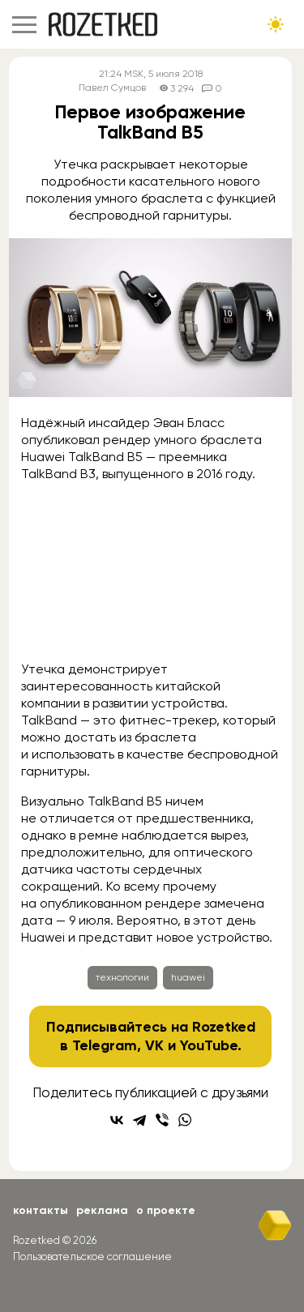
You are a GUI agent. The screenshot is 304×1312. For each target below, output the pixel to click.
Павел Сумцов (112, 88)
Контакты (40, 1210)
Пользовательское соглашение (92, 1256)
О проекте (165, 1210)
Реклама (102, 1210)
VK (154, 1045)
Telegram (104, 1045)
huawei (188, 977)
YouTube (209, 1045)
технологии (122, 977)
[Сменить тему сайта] (275, 24)
